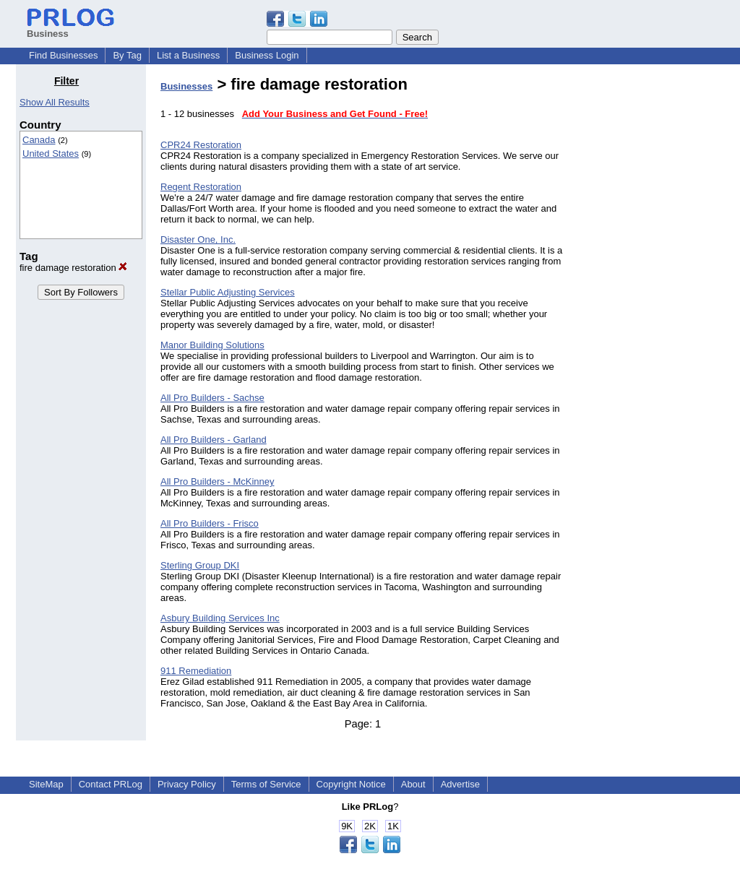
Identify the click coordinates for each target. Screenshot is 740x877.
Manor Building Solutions (212, 345)
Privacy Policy (187, 784)
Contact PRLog (110, 784)
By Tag (127, 55)
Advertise (460, 784)
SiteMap (46, 784)
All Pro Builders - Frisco (209, 523)
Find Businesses (63, 55)
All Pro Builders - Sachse (212, 397)
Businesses (186, 86)
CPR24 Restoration (200, 144)
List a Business (188, 55)
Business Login (266, 55)
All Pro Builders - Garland (213, 439)
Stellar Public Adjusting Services (227, 292)
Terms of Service (266, 784)
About (413, 784)
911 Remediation (195, 670)
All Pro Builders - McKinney (217, 481)
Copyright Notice (351, 784)
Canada (39, 139)
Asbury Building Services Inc (220, 618)
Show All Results (55, 102)
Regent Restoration (200, 186)
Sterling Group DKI (199, 565)
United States (50, 153)
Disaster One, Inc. (198, 239)
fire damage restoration (73, 267)
